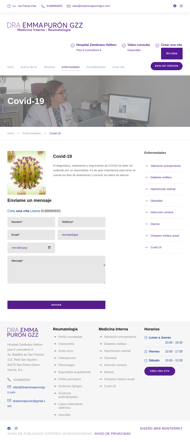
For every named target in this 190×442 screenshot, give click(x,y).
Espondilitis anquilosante (74, 372)
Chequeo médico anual (164, 235)
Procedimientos (96, 67)
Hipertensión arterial (162, 189)
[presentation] (34, 293)
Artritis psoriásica (69, 379)
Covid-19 (110, 386)
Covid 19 (155, 247)
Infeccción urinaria (161, 212)
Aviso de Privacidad (113, 433)
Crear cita (118, 67)
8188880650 (54, 5)
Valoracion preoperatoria (165, 165)
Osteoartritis (66, 343)
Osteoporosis (67, 358)
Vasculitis (64, 414)
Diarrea (155, 223)
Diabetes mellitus (161, 177)
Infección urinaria (115, 365)
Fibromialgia (66, 365)
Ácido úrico (65, 350)
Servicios (49, 67)
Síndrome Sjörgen (70, 386)
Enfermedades (71, 67)
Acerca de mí (29, 67)
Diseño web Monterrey (161, 428)
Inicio (10, 67)
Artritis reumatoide (70, 336)
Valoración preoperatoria (120, 336)
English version (166, 66)
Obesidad (156, 200)
